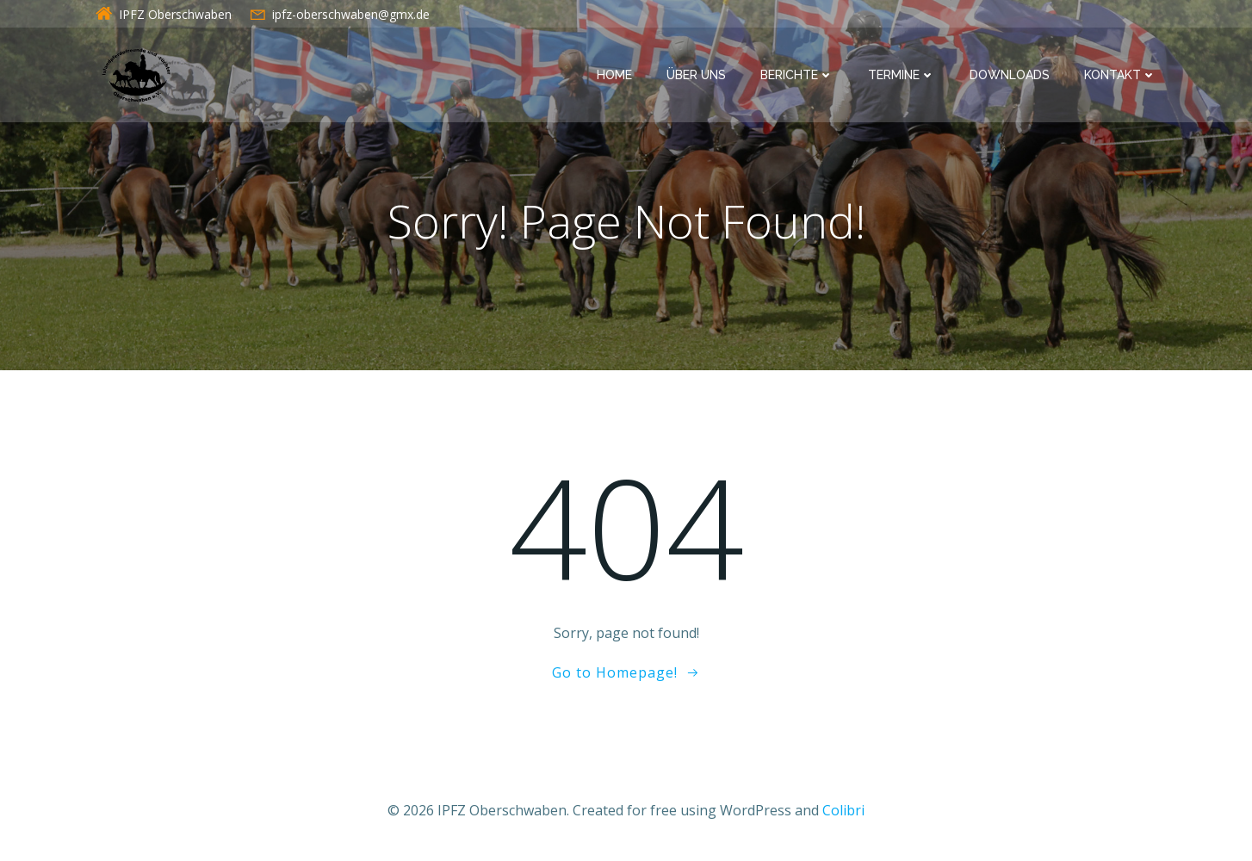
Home (614, 75)
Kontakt (1120, 75)
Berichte (797, 75)
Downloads (1010, 75)
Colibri (843, 810)
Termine (901, 75)
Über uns (696, 75)
